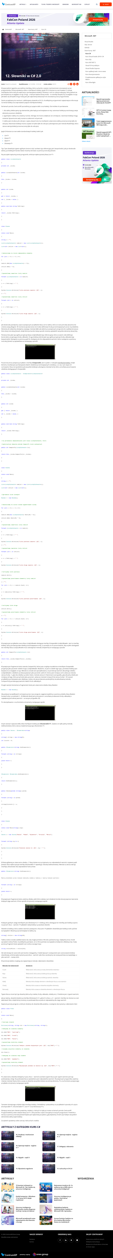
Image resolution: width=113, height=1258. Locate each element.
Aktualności (34, 4)
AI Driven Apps (90, 1247)
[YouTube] (71, 1240)
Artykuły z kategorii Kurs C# (20, 1127)
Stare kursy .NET (33, 29)
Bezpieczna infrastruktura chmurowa (97, 1244)
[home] (8, 4)
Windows (66, 4)
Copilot (87, 4)
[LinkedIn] (66, 1240)
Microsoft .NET (20, 29)
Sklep (106, 4)
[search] (97, 4)
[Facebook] (60, 1240)
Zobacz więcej (86, 141)
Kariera (32, 1242)
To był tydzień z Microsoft (50, 4)
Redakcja (32, 1239)
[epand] (26, 4)
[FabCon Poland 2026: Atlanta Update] (56, 19)
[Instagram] (77, 1240)
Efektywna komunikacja (93, 1242)
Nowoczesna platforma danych (95, 1239)
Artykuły (22, 4)
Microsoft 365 (76, 4)
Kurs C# (43, 29)
